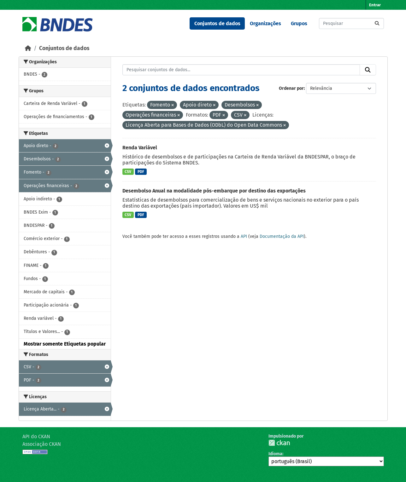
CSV (128, 171)
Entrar (375, 5)
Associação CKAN (41, 444)
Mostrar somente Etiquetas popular (65, 344)
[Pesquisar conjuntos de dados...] (351, 23)
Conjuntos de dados (217, 23)
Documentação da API (282, 236)
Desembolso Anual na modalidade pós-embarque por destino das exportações (214, 191)
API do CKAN (36, 436)
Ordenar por (291, 88)
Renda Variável (139, 148)
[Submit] (377, 23)
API (244, 236)
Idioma (275, 453)
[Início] (28, 48)
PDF (141, 171)
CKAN (279, 442)
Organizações (265, 23)
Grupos (299, 23)
